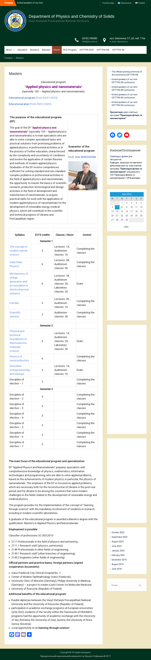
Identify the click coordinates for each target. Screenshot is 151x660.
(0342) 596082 (89, 38)
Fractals (14, 302)
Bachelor (46, 50)
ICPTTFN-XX (118, 50)
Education (22, 50)
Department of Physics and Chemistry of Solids (71, 16)
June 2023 (117, 546)
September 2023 (119, 537)
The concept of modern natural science (19, 250)
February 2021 (118, 555)
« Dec (125, 227)
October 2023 (118, 532)
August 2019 (118, 564)
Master (57, 50)
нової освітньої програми (126, 115)
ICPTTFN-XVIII (87, 50)
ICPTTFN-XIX (103, 50)
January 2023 (118, 550)
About (9, 50)
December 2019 (119, 560)
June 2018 (117, 569)
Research (34, 50)
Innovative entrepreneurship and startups (20, 369)
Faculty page (108, 3)
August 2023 (118, 541)
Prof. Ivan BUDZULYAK (82, 157)
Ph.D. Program (70, 50)
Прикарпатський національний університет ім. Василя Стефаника (71, 656)
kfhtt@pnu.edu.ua (89, 41)
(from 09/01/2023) (33, 97)
